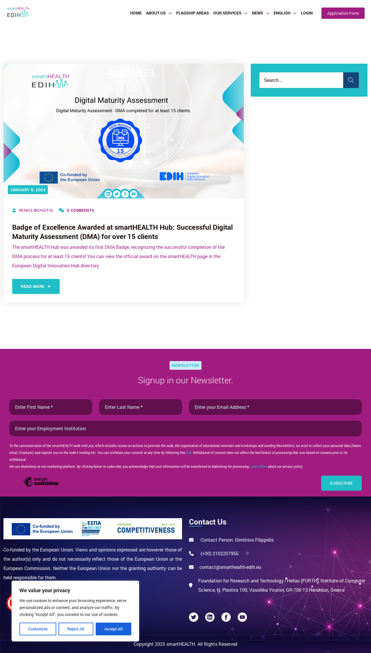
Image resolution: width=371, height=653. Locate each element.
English (282, 13)
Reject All (75, 629)
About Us (156, 13)
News (257, 13)
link (188, 452)
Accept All (113, 629)
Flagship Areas (192, 13)
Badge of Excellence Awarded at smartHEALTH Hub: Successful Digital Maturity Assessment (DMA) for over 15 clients (122, 231)
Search (351, 80)
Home (136, 13)
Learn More (259, 466)
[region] (75, 611)
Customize (38, 629)
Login (307, 13)
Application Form (343, 13)
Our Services (227, 13)
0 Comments (76, 210)
